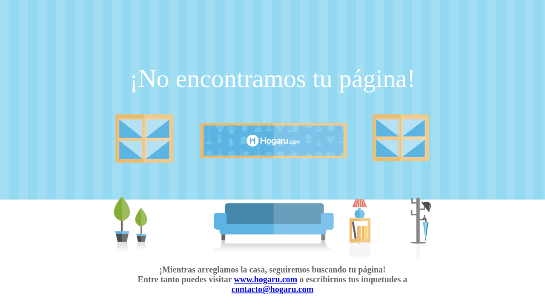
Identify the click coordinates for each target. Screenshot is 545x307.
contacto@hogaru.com (272, 289)
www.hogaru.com (265, 279)
